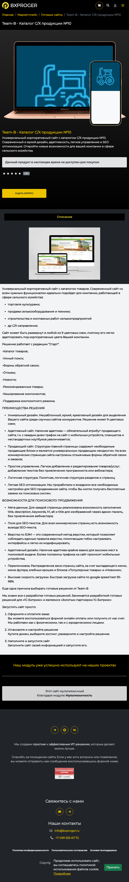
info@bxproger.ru (67, 830)
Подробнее (62, 873)
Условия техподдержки (103, 850)
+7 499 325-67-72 (67, 838)
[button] (123, 5)
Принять (113, 867)
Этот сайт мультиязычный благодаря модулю (64, 693)
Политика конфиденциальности (30, 850)
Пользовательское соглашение (69, 850)
